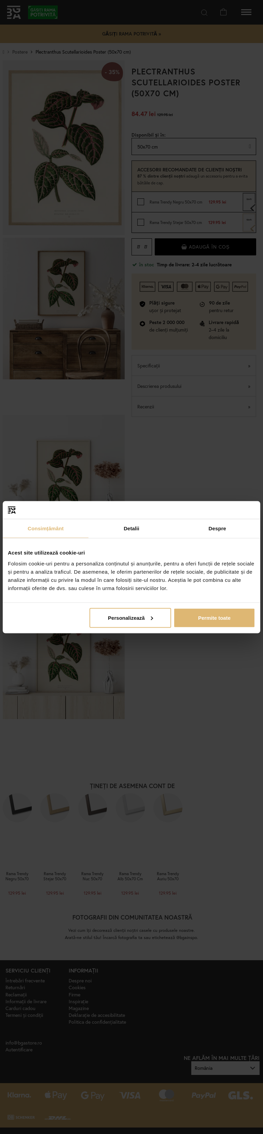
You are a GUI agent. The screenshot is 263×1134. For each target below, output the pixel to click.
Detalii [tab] (131, 528)
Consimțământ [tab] (46, 528)
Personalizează (130, 617)
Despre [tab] (217, 528)
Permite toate (214, 617)
